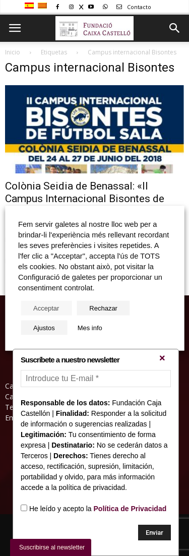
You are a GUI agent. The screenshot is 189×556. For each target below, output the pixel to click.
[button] (175, 28)
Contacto (132, 7)
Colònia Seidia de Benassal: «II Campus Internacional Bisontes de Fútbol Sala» (84, 198)
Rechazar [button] (103, 308)
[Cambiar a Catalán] (43, 6)
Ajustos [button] (44, 327)
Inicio (12, 52)
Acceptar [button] (46, 308)
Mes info (90, 327)
